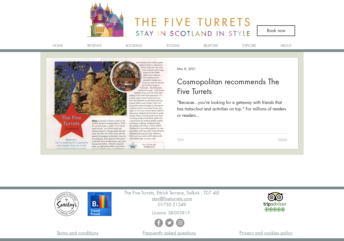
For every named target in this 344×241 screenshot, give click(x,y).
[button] (173, 43)
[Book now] (276, 30)
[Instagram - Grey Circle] (180, 223)
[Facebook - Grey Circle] (159, 223)
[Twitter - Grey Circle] (169, 223)
